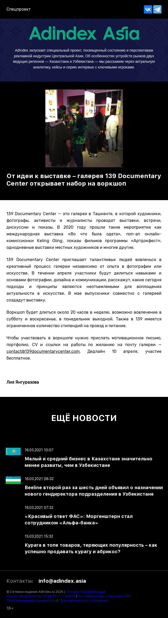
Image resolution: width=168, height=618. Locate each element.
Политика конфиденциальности (31, 600)
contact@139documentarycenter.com (43, 351)
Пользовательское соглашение (84, 600)
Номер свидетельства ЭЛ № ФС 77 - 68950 (40, 596)
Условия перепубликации (86, 592)
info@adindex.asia (62, 581)
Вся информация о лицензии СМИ (104, 596)
